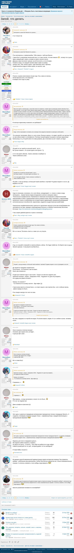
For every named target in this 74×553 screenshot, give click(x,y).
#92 (71, 299)
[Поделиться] (69, 27)
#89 (71, 219)
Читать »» (9, 42)
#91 (71, 259)
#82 (71, 46)
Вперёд (26, 24)
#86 (71, 146)
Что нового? (13, 6)
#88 (71, 190)
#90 (71, 242)
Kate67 (7, 524)
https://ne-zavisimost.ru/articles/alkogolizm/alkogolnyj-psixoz (35, 209)
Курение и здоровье (18, 519)
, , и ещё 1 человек (25, 186)
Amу (6, 514)
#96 (71, 389)
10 (35, 519)
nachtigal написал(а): (19, 222)
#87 (71, 167)
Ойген (68, 535)
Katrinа (67, 524)
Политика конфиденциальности (54, 549)
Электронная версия (8, 13)
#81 (71, 27)
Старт (15, 514)
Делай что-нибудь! (11, 512)
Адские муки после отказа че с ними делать (19, 517)
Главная (70, 549)
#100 (71, 475)
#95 (71, 367)
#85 (71, 126)
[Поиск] (69, 6)
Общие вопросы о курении (20, 537)
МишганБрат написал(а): (19, 262)
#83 (71, 73)
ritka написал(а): (17, 106)
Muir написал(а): (17, 392)
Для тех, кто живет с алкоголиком (22, 524)
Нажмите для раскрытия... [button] (42, 119)
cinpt (7, 537)
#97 (71, 411)
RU (12, 549)
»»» (10, 65)
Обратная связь (31, 549)
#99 (71, 456)
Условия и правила (40, 549)
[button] (18, 6)
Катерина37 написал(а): (19, 30)
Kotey (7, 519)
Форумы (4, 6)
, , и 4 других (24, 69)
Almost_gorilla (8, 530)
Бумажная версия (56, 11)
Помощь (65, 549)
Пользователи (32, 6)
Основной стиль (5, 549)
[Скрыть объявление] (71, 11)
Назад (4, 24)
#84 (71, 103)
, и (19, 141)
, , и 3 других (24, 254)
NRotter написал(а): (18, 170)
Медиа (22, 6)
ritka (3, 21)
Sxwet (68, 519)
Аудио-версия (19, 13)
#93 (71, 327)
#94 (71, 348)
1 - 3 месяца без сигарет (23, 530)
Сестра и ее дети (11, 522)
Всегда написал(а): (18, 129)
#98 (71, 430)
